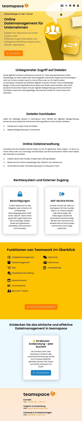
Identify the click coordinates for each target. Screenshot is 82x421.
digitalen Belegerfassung (68, 119)
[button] (62, 5)
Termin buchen (41, 373)
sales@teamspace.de (36, 415)
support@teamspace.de (37, 408)
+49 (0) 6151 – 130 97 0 (36, 402)
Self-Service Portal (65, 221)
